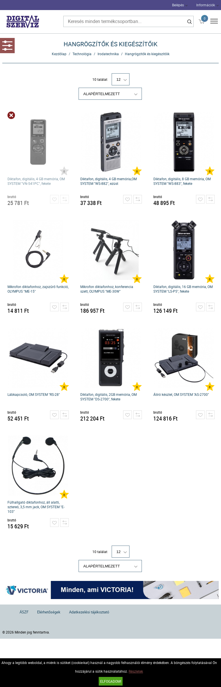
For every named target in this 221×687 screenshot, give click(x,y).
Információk (205, 5)
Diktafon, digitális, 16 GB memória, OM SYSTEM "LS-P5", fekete (183, 288)
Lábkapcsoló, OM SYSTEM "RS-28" (33, 394)
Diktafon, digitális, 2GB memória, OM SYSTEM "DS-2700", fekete (108, 396)
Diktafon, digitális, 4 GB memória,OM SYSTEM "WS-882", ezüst (108, 181)
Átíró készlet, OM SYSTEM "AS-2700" (181, 394)
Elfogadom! (110, 681)
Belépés (178, 5)
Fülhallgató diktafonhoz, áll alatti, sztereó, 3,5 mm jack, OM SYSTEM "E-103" (35, 507)
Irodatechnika (108, 53)
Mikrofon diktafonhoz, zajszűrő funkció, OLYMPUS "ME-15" (37, 288)
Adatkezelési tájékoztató (89, 612)
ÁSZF (24, 612)
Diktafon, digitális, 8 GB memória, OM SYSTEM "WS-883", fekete (182, 181)
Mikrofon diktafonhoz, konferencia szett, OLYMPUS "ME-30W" (106, 288)
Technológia (82, 53)
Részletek (136, 671)
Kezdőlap (59, 53)
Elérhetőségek (48, 612)
